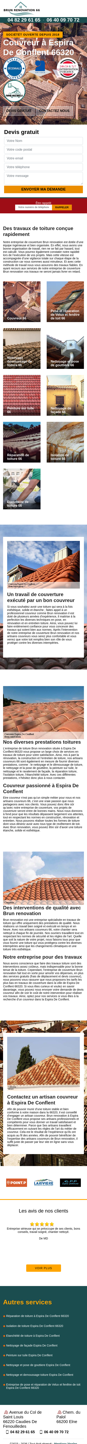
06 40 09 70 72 (63, 20)
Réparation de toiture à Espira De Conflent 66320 (37, 1316)
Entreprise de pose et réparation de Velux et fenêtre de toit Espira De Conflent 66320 (43, 1386)
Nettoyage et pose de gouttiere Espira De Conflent (38, 1365)
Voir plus (43, 1268)
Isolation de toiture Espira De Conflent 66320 (34, 1326)
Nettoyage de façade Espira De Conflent (32, 1345)
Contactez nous (54, 111)
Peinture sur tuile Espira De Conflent (29, 1355)
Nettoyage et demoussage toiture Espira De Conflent (39, 1374)
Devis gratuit (18, 111)
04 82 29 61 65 (24, 20)
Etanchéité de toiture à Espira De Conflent (33, 1335)
